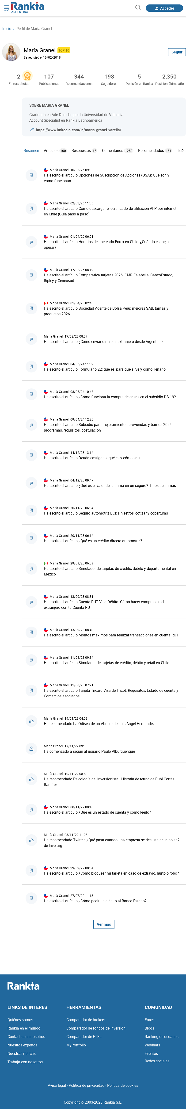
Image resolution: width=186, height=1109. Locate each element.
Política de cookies (122, 1085)
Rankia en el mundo (24, 1028)
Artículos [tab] (55, 150)
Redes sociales (157, 1061)
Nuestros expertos (22, 1045)
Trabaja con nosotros (25, 1061)
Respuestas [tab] (84, 150)
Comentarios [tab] (117, 150)
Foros (149, 1019)
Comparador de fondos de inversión (95, 1028)
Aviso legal (57, 1085)
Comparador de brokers (85, 1019)
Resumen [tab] (31, 150)
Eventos (151, 1053)
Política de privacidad (86, 1085)
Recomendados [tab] (155, 150)
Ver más (104, 924)
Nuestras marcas (22, 1053)
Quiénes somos (20, 1019)
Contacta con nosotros (26, 1036)
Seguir (176, 52)
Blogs (149, 1028)
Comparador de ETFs (83, 1036)
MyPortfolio (76, 1045)
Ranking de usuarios (161, 1036)
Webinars (152, 1045)
